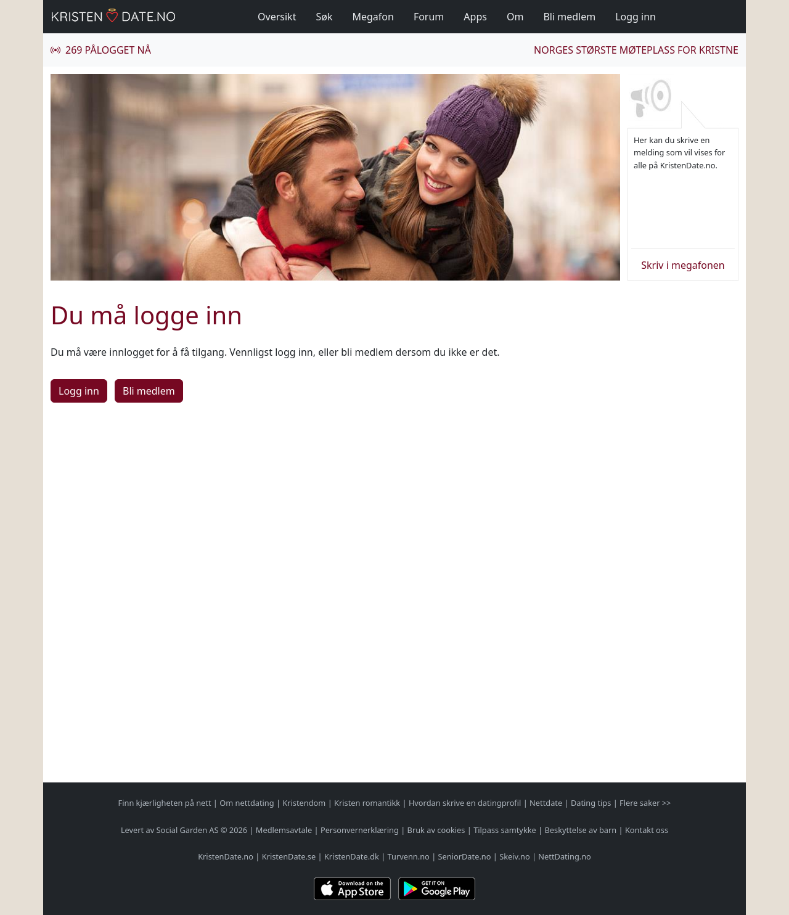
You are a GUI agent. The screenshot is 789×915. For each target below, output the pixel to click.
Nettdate (545, 802)
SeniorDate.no (464, 856)
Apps (475, 16)
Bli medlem (569, 16)
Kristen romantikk (367, 802)
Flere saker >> (645, 802)
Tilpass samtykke (504, 829)
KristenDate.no (225, 856)
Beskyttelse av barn (581, 829)
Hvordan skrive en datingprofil (465, 802)
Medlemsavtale (284, 829)
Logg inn (635, 16)
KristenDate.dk (351, 856)
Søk (324, 16)
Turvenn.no (409, 856)
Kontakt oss (646, 829)
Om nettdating (246, 802)
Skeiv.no (514, 856)
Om (515, 16)
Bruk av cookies (436, 829)
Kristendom (303, 802)
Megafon (372, 16)
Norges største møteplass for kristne (636, 50)
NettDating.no (564, 856)
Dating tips (591, 802)
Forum (429, 16)
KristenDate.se (289, 856)
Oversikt (277, 16)
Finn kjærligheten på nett (164, 802)
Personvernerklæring (360, 829)
